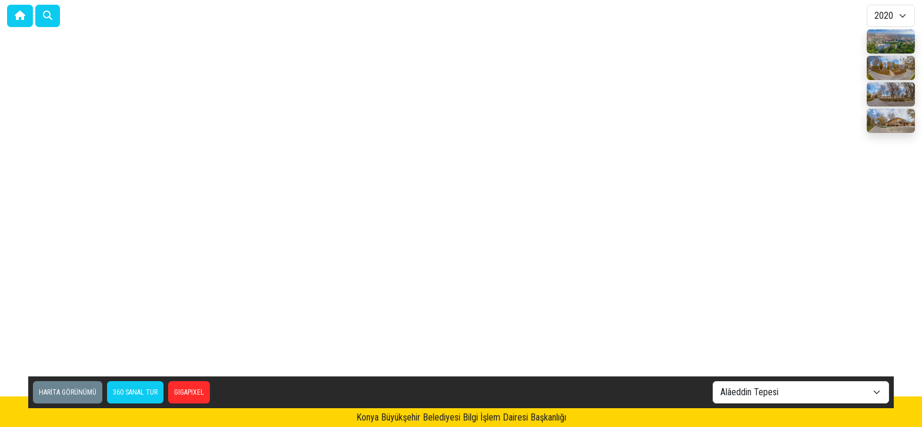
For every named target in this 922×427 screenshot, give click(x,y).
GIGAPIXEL (189, 392)
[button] (47, 16)
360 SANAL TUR (135, 392)
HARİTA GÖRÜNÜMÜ (67, 392)
